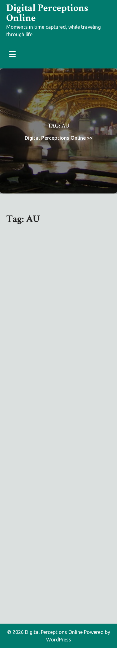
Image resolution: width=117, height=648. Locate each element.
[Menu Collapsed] (12, 54)
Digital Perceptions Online (47, 13)
